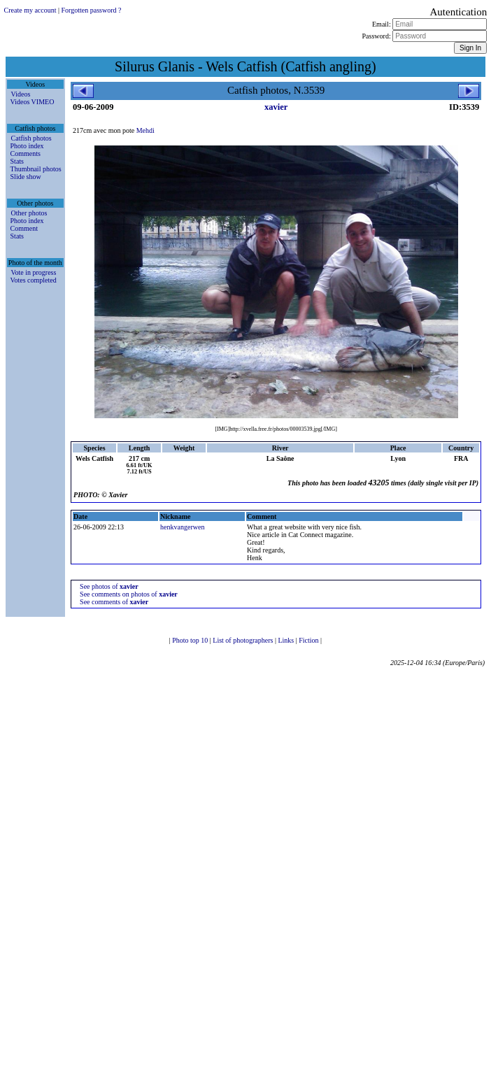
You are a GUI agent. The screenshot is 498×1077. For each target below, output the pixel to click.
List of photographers (244, 640)
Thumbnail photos (36, 169)
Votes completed (33, 280)
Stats (17, 161)
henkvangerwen (182, 527)
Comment (24, 228)
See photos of (109, 586)
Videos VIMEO (32, 102)
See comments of (114, 602)
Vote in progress (34, 272)
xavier (275, 107)
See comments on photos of (129, 594)
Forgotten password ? (92, 10)
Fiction (309, 640)
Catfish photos (31, 138)
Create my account (30, 10)
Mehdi (145, 130)
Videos (21, 94)
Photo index (27, 146)
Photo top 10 (191, 640)
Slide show (25, 176)
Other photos (29, 213)
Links (286, 640)
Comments (25, 153)
